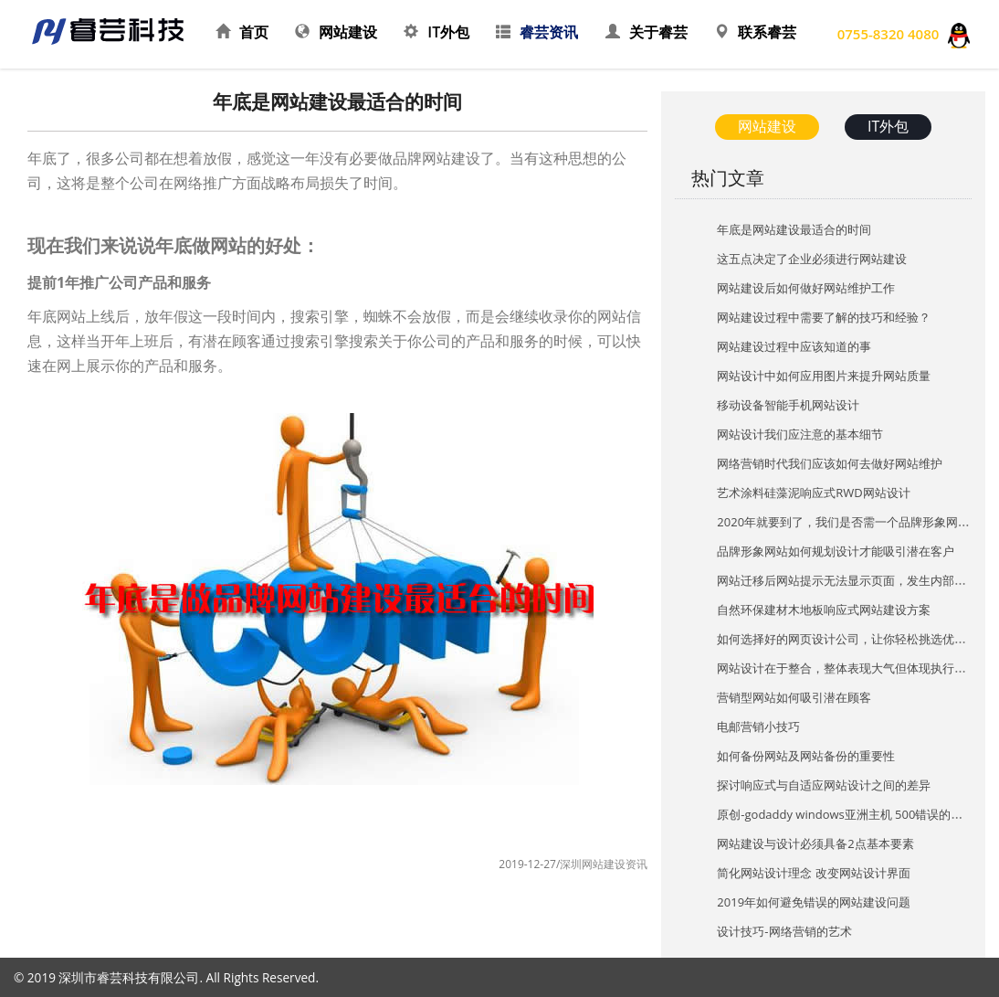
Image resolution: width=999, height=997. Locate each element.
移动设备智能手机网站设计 (788, 405)
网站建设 (767, 126)
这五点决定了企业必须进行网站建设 (812, 258)
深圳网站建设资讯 (603, 864)
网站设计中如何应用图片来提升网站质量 (824, 375)
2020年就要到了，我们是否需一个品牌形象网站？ (849, 522)
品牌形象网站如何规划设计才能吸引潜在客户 (835, 551)
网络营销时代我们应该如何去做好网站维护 (829, 463)
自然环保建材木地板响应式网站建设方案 (824, 609)
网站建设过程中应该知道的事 (794, 346)
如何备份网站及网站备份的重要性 (806, 756)
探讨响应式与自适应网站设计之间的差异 (824, 785)
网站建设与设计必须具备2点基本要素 (815, 843)
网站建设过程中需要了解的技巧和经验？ (824, 317)
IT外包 (888, 126)
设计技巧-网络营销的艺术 (784, 931)
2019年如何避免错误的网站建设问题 (813, 902)
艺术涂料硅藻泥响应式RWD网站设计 (813, 492)
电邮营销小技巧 (758, 726)
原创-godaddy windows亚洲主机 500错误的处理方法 (857, 814)
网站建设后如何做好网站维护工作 (806, 288)
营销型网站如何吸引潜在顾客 (794, 697)
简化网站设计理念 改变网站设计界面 (813, 872)
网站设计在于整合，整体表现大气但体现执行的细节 (853, 668)
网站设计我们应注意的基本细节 (800, 434)
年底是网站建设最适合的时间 (794, 229)
